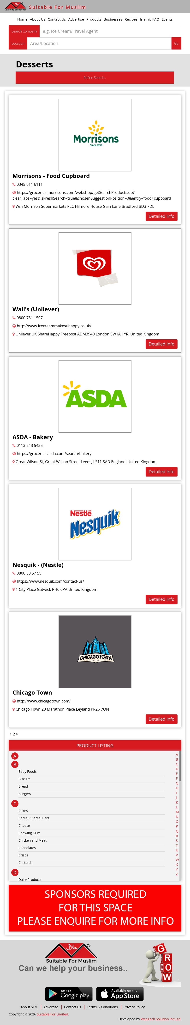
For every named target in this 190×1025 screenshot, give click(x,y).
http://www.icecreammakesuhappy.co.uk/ (51, 326)
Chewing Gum (29, 833)
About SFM (29, 1007)
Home (22, 19)
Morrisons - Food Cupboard (51, 176)
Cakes (23, 810)
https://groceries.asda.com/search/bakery (51, 453)
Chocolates (27, 847)
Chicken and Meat (32, 840)
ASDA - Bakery (32, 437)
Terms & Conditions (102, 1007)
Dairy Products (30, 879)
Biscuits (24, 779)
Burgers (24, 793)
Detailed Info (161, 216)
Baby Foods (27, 771)
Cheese (24, 825)
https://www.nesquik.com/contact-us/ (48, 581)
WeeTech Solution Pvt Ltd (160, 1019)
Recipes (131, 19)
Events (167, 19)
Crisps (23, 855)
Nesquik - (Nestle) (38, 565)
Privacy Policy (134, 1007)
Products (93, 19)
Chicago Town (32, 692)
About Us (37, 19)
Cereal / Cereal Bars (33, 818)
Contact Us (57, 19)
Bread (23, 786)
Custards (25, 862)
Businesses (113, 19)
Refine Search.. (95, 77)
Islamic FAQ (149, 19)
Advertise (76, 19)
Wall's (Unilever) (35, 309)
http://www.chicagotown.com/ (41, 701)
